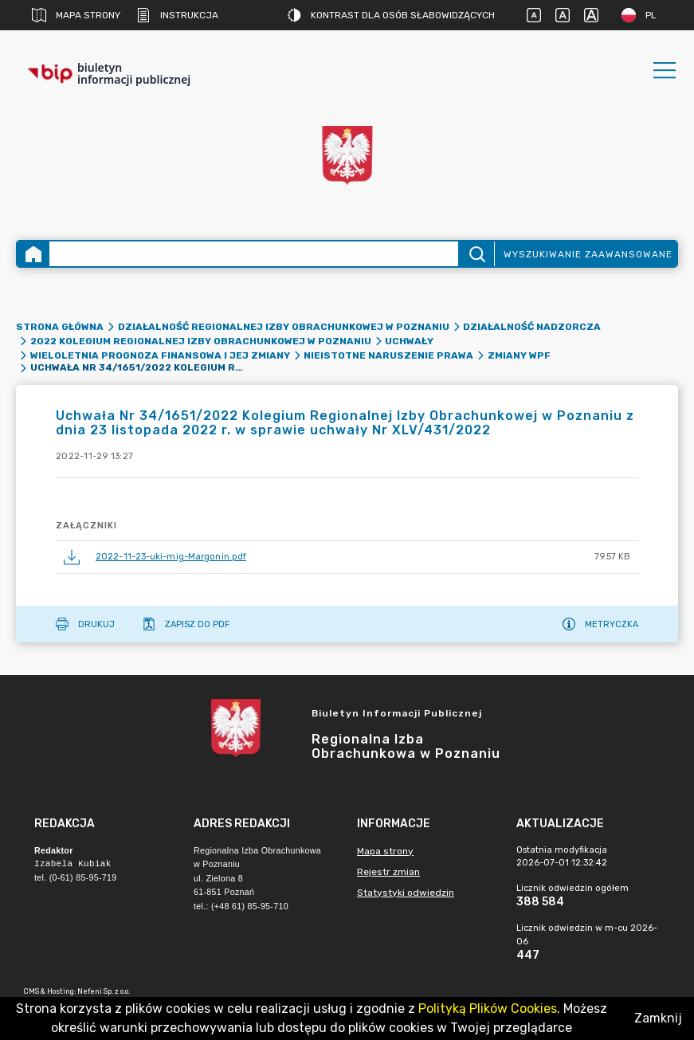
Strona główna (60, 326)
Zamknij (658, 1018)
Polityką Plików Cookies (487, 1008)
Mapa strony (76, 15)
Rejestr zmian (388, 871)
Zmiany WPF (519, 355)
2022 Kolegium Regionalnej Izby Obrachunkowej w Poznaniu (200, 341)
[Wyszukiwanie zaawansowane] (253, 253)
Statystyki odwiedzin (405, 892)
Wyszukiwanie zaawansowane (588, 254)
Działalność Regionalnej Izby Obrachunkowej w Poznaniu (283, 326)
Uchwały (409, 341)
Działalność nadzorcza (532, 326)
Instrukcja (177, 15)
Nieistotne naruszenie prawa (388, 355)
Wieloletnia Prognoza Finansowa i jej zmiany (160, 355)
